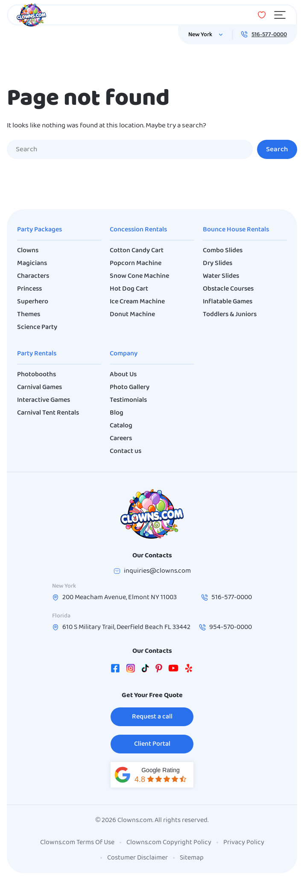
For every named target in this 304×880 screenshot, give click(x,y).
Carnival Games (39, 387)
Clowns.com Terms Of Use (77, 842)
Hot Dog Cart (129, 289)
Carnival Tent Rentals (48, 413)
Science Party (37, 327)
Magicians (32, 263)
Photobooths (36, 374)
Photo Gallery (129, 387)
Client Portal (152, 744)
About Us (123, 374)
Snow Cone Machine (139, 276)
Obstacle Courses (228, 289)
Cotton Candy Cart (137, 250)
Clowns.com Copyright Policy (168, 842)
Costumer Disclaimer (137, 858)
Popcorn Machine (135, 263)
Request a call (152, 716)
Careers (121, 438)
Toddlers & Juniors (230, 314)
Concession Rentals (138, 229)
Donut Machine (132, 314)
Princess (29, 289)
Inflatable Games (227, 301)
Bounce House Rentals (236, 229)
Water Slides (221, 276)
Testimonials (128, 400)
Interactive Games (43, 400)
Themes (28, 314)
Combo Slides (223, 250)
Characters (33, 276)
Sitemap (192, 858)
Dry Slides (217, 263)
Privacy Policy (243, 842)
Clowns (27, 250)
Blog (116, 413)
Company (123, 353)
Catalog (121, 425)
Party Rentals (36, 353)
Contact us (125, 451)
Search (277, 149)
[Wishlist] (261, 15)
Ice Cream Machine (137, 301)
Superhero (32, 301)
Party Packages (39, 229)
